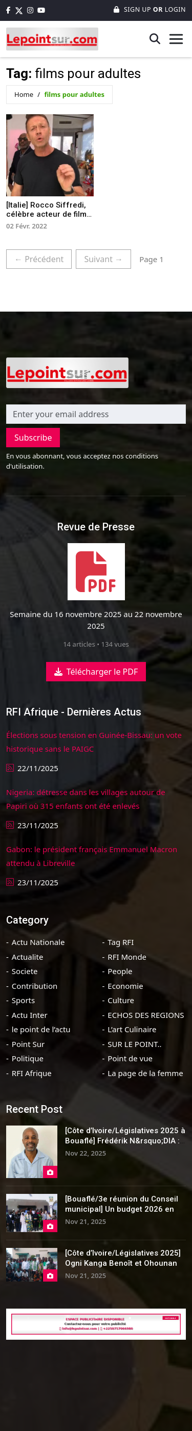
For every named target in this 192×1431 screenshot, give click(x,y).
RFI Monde (127, 957)
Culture (121, 1000)
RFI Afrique (32, 1073)
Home (23, 94)
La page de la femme (145, 1073)
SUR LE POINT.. (134, 1044)
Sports (23, 1000)
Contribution (34, 986)
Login (174, 9)
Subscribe (33, 437)
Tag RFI (121, 942)
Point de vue (130, 1058)
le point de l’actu (41, 1029)
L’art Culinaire (132, 1029)
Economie (125, 986)
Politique (28, 1058)
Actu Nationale (38, 942)
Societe (25, 971)
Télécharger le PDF (96, 671)
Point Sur (28, 1044)
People (120, 971)
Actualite (28, 957)
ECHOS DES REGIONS (146, 1015)
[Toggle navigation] (176, 38)
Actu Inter (30, 1015)
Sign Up (133, 9)
